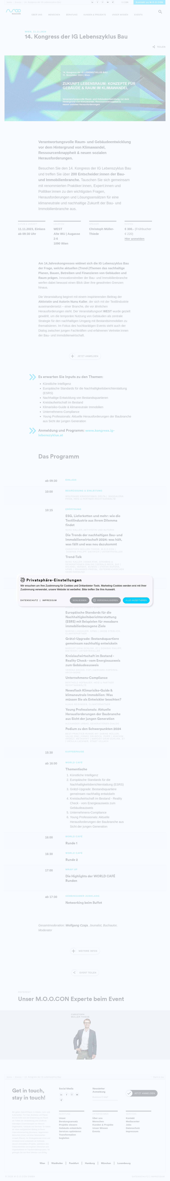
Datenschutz (29, 600)
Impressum (49, 600)
